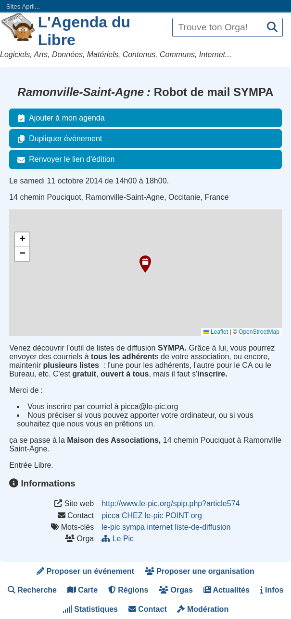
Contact (147, 609)
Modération (202, 609)
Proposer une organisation (199, 571)
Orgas (176, 590)
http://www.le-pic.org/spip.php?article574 (170, 503)
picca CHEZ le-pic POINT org (151, 515)
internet (159, 527)
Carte (82, 590)
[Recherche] (272, 27)
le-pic (110, 527)
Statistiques (90, 609)
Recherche (32, 590)
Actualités (226, 590)
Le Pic (118, 538)
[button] (145, 264)
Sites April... (23, 6)
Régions (128, 590)
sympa (133, 527)
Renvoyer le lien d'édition (63, 159)
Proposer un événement (85, 571)
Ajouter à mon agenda (58, 118)
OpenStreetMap (259, 331)
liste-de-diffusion (202, 527)
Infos (272, 590)
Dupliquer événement (57, 138)
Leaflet (215, 331)
